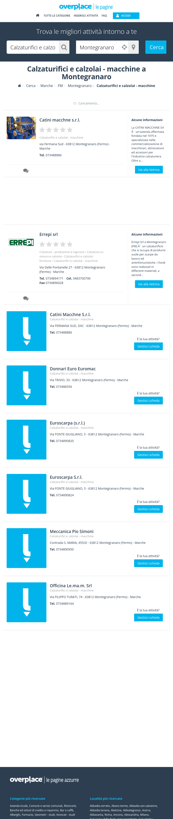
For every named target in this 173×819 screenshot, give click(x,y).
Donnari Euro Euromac (80, 368)
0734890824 (65, 495)
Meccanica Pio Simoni (78, 531)
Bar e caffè (66, 810)
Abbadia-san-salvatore (143, 806)
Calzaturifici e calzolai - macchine (61, 137)
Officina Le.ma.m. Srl (77, 585)
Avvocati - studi (65, 815)
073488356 (64, 386)
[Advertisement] (84, 202)
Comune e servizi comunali (45, 806)
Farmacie (27, 815)
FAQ (104, 16)
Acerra (146, 810)
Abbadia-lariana (99, 810)
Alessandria (131, 815)
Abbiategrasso (132, 810)
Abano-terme (119, 806)
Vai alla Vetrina (149, 170)
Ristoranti (70, 806)
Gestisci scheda (148, 346)
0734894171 (54, 278)
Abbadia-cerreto (100, 806)
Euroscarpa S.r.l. (71, 476)
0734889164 (65, 603)
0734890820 (65, 441)
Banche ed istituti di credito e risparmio (34, 810)
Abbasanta (96, 815)
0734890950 (65, 549)
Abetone (116, 810)
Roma (108, 815)
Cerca (157, 47)
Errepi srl (51, 234)
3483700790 (82, 278)
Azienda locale (19, 806)
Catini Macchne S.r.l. (77, 314)
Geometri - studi (45, 815)
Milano (144, 815)
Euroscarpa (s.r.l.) (73, 422)
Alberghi (15, 815)
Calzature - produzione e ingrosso (61, 252)
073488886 (54, 155)
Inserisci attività (86, 16)
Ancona (118, 815)
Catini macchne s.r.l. (66, 119)
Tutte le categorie (57, 16)
